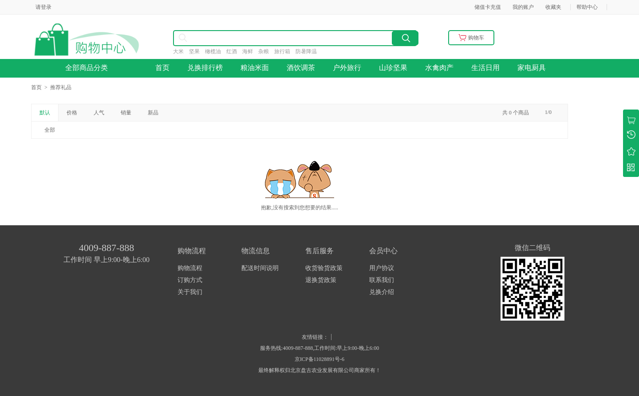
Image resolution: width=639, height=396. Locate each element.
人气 (99, 113)
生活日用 (485, 67)
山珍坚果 (393, 67)
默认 (44, 113)
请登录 (43, 7)
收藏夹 (553, 7)
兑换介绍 (381, 292)
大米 (181, 51)
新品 (153, 113)
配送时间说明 (260, 268)
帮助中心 (587, 7)
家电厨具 (531, 67)
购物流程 (190, 268)
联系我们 (381, 280)
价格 (72, 113)
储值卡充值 (487, 7)
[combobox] (257, 38)
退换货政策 (320, 280)
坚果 (197, 51)
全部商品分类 (89, 67)
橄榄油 (215, 51)
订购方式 (190, 280)
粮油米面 (255, 67)
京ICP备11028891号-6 (319, 359)
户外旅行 (347, 67)
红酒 (234, 51)
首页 (162, 67)
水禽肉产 (439, 67)
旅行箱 (285, 51)
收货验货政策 (324, 268)
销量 (126, 113)
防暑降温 (309, 51)
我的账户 (523, 7)
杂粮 (266, 51)
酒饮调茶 (301, 67)
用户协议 (381, 268)
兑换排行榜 (205, 67)
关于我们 (190, 292)
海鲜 (250, 51)
